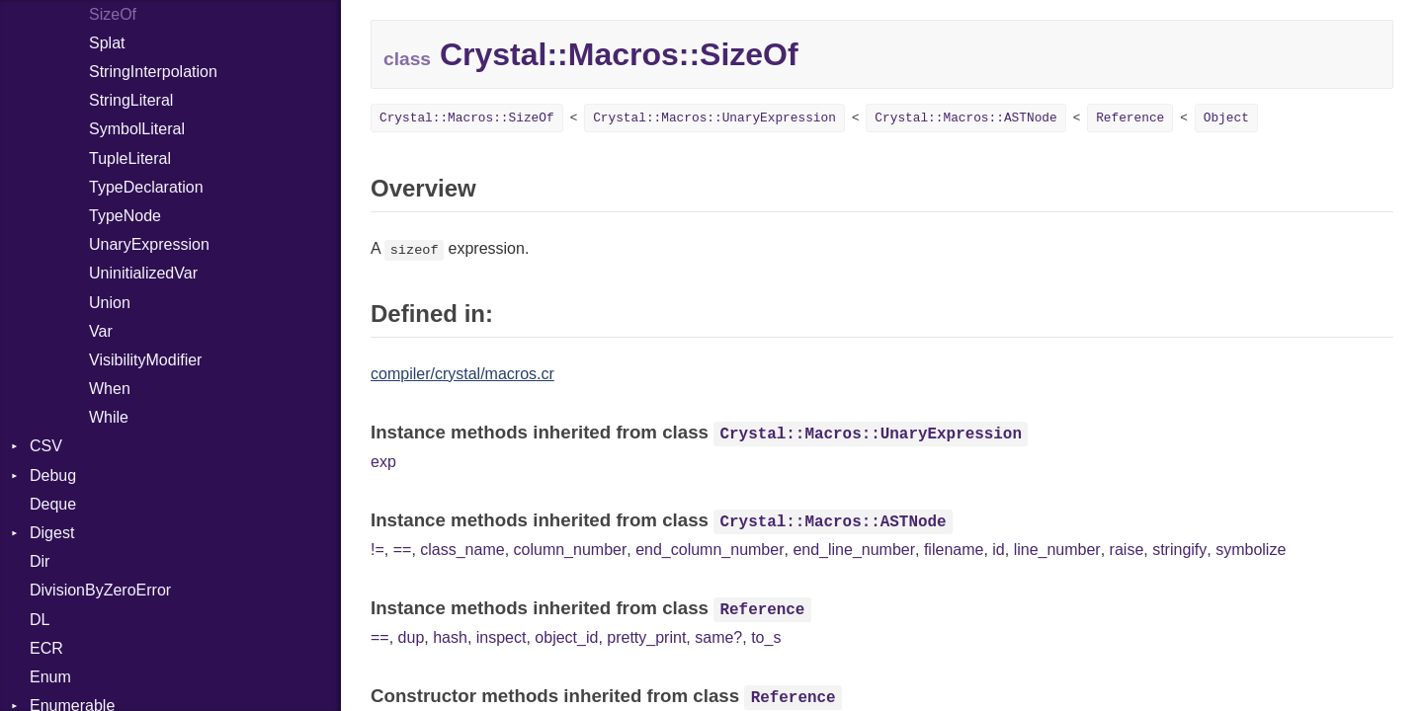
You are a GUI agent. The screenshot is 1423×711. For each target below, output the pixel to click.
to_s (766, 637)
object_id (566, 637)
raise (1127, 549)
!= (377, 549)
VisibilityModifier (145, 360)
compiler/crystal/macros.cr (462, 373)
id (998, 549)
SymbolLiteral (137, 128)
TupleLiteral (130, 158)
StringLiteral (131, 100)
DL (39, 619)
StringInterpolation (153, 71)
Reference (1130, 118)
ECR (46, 648)
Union (109, 302)
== (402, 549)
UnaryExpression (149, 244)
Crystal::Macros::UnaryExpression (714, 118)
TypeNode (125, 215)
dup (411, 637)
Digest (52, 532)
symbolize (1250, 549)
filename (953, 549)
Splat (107, 43)
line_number (1057, 549)
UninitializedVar (143, 273)
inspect (501, 637)
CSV (46, 445)
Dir (39, 561)
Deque (53, 504)
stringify (1179, 549)
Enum (50, 677)
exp (383, 461)
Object (1226, 118)
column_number (571, 549)
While (108, 417)
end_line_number (854, 549)
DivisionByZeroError (100, 590)
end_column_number (709, 549)
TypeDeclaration (146, 187)
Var (101, 331)
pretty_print (646, 637)
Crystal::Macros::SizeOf (466, 118)
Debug (53, 475)
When (109, 388)
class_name (462, 549)
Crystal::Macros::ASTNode (965, 118)
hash (450, 637)
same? (718, 637)
